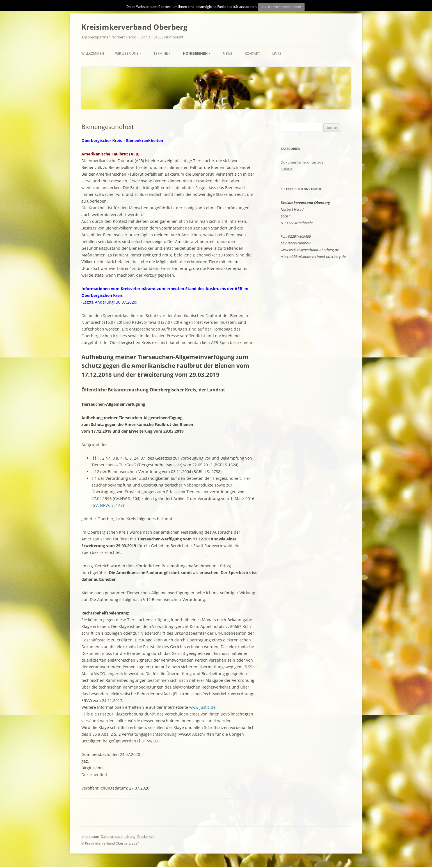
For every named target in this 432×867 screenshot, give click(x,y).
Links (276, 53)
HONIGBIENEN (195, 53)
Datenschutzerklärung (118, 836)
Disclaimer (145, 836)
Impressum (90, 836)
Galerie (286, 168)
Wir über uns (126, 53)
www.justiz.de (202, 707)
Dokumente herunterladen (303, 162)
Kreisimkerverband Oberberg (134, 27)
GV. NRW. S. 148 (108, 505)
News (227, 53)
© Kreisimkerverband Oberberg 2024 (110, 843)
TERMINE (161, 53)
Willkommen (92, 53)
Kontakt (252, 53)
